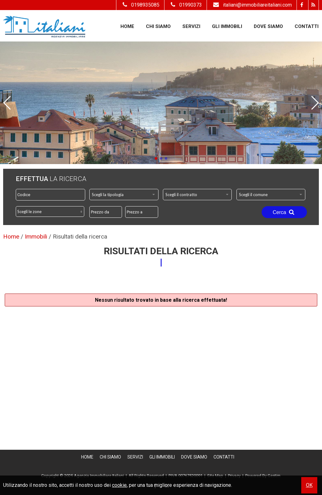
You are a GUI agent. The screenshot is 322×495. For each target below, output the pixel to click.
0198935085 (140, 5)
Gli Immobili (227, 26)
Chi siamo (158, 26)
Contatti (307, 26)
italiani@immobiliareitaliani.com (252, 5)
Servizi (191, 26)
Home (127, 26)
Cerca (284, 212)
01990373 (185, 5)
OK (309, 485)
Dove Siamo (268, 26)
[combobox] (123, 194)
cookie (119, 485)
